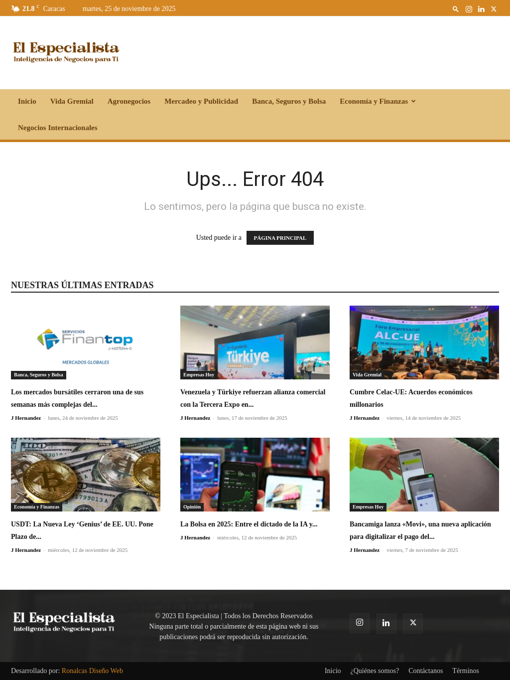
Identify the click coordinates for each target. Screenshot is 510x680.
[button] (455, 8)
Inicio (27, 101)
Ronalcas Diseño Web (92, 671)
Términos (465, 671)
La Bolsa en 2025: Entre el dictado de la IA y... (248, 524)
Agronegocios (129, 101)
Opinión (192, 507)
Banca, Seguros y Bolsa (289, 101)
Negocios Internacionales (58, 128)
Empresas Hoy (198, 374)
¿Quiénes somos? (375, 671)
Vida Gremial (72, 101)
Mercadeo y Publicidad (201, 101)
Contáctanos (425, 671)
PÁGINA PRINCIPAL (280, 238)
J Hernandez (26, 418)
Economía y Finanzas (378, 101)
